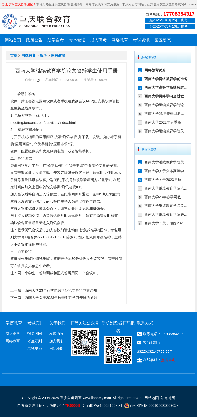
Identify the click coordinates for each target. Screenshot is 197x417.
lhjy (37, 80)
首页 (13, 55)
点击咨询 (168, 360)
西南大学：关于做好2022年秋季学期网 (166, 223)
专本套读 (77, 40)
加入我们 (56, 341)
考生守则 (34, 341)
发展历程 (56, 333)
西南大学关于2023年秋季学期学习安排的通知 (61, 297)
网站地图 (56, 349)
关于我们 (57, 323)
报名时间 (34, 333)
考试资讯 (141, 40)
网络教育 (120, 40)
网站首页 (13, 40)
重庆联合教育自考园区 (36, 21)
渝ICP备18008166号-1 (104, 405)
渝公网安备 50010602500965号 (152, 405)
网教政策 (58, 55)
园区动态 (162, 40)
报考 (43, 55)
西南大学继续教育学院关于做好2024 (166, 162)
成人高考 (98, 40)
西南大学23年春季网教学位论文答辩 (166, 114)
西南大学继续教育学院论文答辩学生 (166, 105)
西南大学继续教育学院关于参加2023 (166, 131)
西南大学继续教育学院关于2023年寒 (166, 214)
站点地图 (168, 398)
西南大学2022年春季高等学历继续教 (166, 122)
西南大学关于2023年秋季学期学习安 (166, 180)
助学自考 (55, 40)
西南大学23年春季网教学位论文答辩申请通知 (61, 290)
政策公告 (34, 40)
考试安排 (34, 349)
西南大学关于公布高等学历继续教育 (166, 171)
